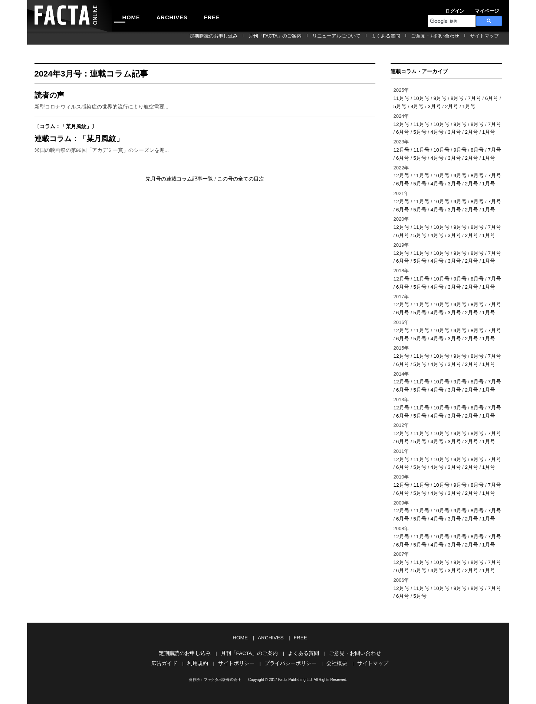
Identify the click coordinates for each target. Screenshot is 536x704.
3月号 (429, 105)
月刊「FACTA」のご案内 (312, 37)
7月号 (470, 98)
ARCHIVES (163, 16)
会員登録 (493, 9)
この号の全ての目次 (238, 184)
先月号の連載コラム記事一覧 (182, 184)
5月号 (416, 130)
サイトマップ (488, 37)
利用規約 (201, 647)
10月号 (419, 98)
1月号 (462, 105)
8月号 (454, 98)
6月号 (486, 98)
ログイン (442, 9)
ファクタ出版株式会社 (222, 664)
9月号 (437, 98)
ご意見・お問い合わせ (447, 37)
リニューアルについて (365, 37)
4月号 (413, 105)
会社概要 (333, 647)
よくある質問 (406, 37)
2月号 (446, 105)
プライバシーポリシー (289, 647)
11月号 (401, 98)
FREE (196, 16)
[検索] (451, 21)
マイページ (468, 9)
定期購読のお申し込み (259, 37)
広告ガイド (170, 647)
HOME (128, 16)
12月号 (401, 123)
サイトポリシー (238, 647)
